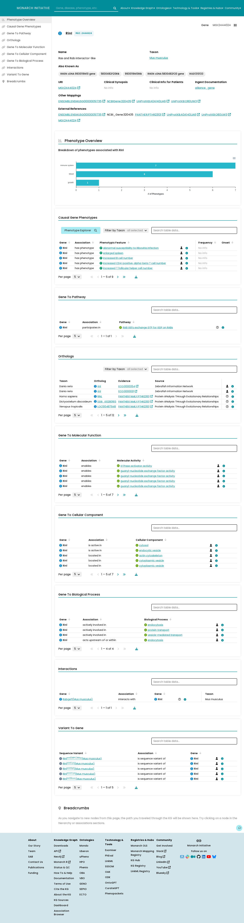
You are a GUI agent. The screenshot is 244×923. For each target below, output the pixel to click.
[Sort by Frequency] (214, 242)
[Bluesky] (214, 856)
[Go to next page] (117, 277)
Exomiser (110, 850)
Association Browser (61, 912)
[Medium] (193, 856)
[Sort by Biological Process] (170, 619)
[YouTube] (209, 856)
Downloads (61, 845)
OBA (82, 873)
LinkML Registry (140, 871)
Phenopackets (114, 893)
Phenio (83, 867)
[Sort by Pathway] (133, 322)
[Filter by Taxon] (126, 230)
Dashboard (61, 905)
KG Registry (138, 865)
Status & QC (62, 867)
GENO (83, 883)
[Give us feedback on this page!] (239, 828)
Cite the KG (61, 889)
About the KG (62, 894)
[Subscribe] (182, 856)
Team (31, 851)
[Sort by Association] (92, 242)
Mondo (83, 845)
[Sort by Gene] (69, 242)
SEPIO (83, 889)
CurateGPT (112, 888)
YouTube (163, 867)
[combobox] (86, 8)
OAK (107, 872)
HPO (82, 862)
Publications (36, 867)
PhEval (109, 855)
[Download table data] (135, 277)
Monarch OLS (139, 845)
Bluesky (162, 873)
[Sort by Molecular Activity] (143, 460)
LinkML (109, 861)
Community (233, 8)
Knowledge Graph (143, 8)
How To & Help (63, 873)
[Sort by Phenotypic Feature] (128, 242)
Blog (160, 856)
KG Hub (135, 860)
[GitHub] (199, 856)
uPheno (84, 856)
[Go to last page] (123, 277)
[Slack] (187, 856)
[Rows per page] (77, 277)
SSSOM (109, 866)
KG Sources (61, 900)
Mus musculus (158, 58)
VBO (82, 878)
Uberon (84, 851)
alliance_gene (205, 88)
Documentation (64, 878)
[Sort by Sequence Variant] (85, 753)
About (125, 8)
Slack (161, 851)
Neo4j (59, 856)
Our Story (34, 845)
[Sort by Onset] (232, 242)
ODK (107, 877)
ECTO (82, 894)
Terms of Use (62, 883)
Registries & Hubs (212, 8)
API (57, 851)
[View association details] (186, 248)
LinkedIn (163, 862)
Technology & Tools (186, 8)
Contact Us (35, 862)
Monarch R (62, 862)
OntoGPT (111, 882)
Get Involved (164, 845)
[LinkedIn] (203, 856)
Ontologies (163, 8)
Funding (33, 873)
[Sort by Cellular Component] (165, 539)
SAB (30, 856)
